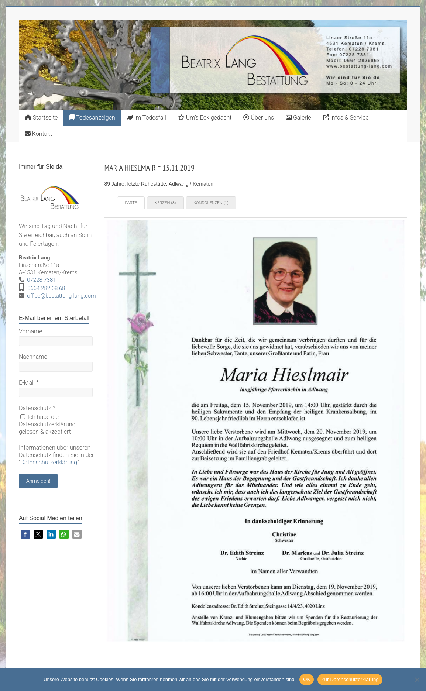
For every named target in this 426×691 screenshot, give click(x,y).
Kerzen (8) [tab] (165, 202)
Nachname (33, 356)
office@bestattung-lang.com (61, 295)
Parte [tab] (131, 202)
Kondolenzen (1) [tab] (211, 202)
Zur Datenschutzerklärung (350, 679)
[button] (25, 534)
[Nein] (416, 679)
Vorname (30, 331)
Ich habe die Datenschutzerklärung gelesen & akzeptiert (47, 424)
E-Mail (29, 382)
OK (306, 679)
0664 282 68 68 (46, 288)
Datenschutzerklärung (48, 462)
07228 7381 (41, 279)
